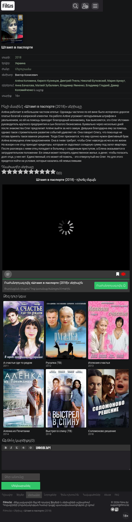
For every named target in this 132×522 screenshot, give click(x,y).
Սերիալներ (34, 494)
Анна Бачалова (24, 85)
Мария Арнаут (116, 80)
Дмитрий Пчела (69, 80)
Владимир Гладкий (97, 85)
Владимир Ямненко (72, 85)
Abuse (107, 494)
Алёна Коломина (25, 80)
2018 (18, 57)
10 (53, 171)
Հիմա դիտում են (69, 494)
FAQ (117, 494)
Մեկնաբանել (20, 485)
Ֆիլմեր (20, 494)
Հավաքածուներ (91, 494)
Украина (20, 63)
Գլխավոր (7, 494)
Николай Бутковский (93, 80)
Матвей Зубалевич (47, 85)
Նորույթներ (50, 494)
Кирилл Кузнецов (48, 80)
